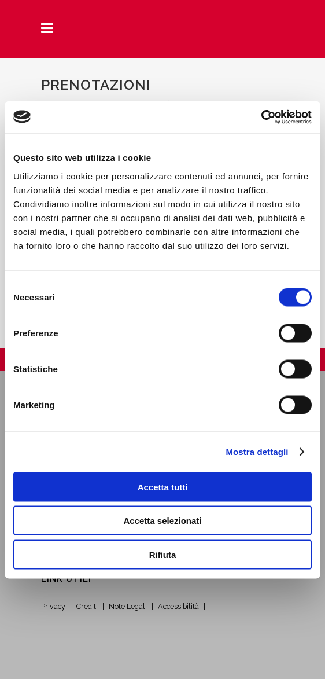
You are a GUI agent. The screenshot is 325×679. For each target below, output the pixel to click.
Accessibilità (178, 606)
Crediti (87, 606)
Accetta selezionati (162, 521)
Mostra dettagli (257, 452)
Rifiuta (162, 554)
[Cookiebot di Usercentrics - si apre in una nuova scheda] (261, 116)
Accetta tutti (163, 486)
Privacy (53, 606)
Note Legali (128, 606)
